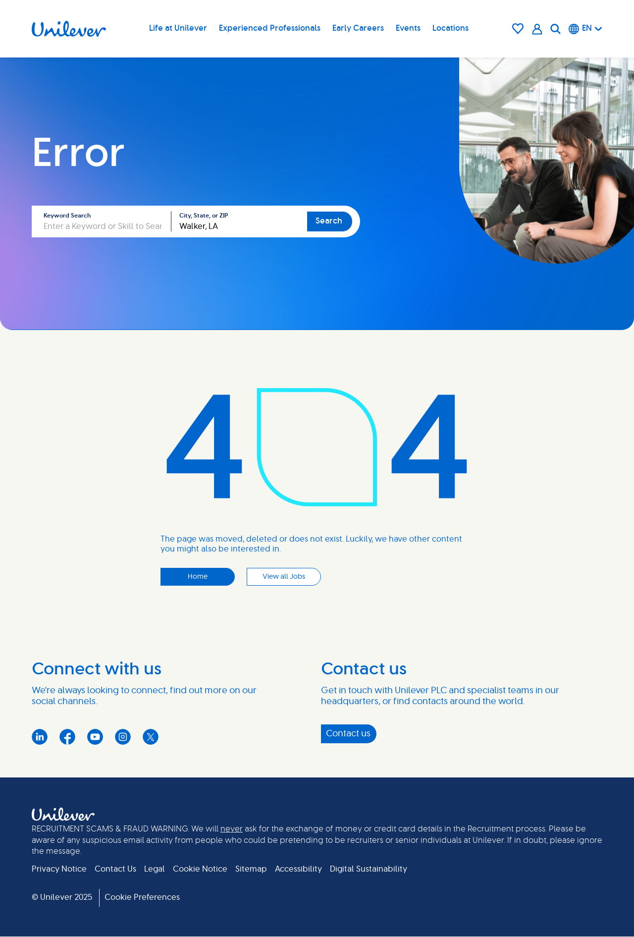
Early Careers (358, 28)
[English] (585, 29)
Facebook (67, 737)
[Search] (555, 28)
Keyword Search (67, 216)
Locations (450, 28)
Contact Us (115, 869)
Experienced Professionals (269, 28)
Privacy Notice (59, 869)
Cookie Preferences (142, 897)
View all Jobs (284, 576)
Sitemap (251, 869)
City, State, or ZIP (203, 216)
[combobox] (239, 221)
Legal (154, 869)
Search (329, 221)
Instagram (123, 737)
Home (198, 576)
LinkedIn (40, 737)
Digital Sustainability (368, 869)
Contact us (348, 733)
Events (408, 28)
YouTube (95, 737)
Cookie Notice (200, 869)
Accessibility (298, 869)
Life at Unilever (178, 28)
